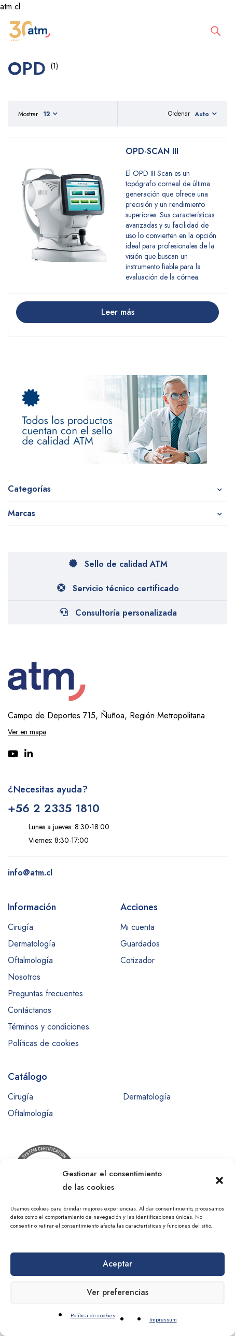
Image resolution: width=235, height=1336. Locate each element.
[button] (219, 1180)
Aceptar (118, 1264)
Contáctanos (29, 1010)
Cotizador (137, 960)
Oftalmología (30, 960)
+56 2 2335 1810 (54, 808)
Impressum (163, 1319)
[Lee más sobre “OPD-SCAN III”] (117, 312)
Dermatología (32, 944)
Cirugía (20, 927)
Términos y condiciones (48, 1027)
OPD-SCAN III (152, 151)
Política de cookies (93, 1315)
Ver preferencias (118, 1293)
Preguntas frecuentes (45, 993)
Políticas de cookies (43, 1043)
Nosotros (24, 977)
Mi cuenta (137, 927)
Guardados (140, 944)
